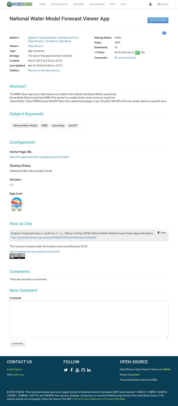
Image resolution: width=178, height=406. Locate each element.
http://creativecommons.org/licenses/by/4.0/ (35, 251)
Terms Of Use (80, 399)
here (137, 374)
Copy (162, 232)
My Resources (59, 4)
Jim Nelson (52, 41)
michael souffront (68, 37)
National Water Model (25, 125)
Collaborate (97, 4)
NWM (44, 125)
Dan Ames (65, 41)
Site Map (120, 399)
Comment (15, 298)
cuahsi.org (18, 374)
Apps (112, 4)
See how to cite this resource (44, 70)
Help (123, 4)
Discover (78, 4)
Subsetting (58, 125)
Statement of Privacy (101, 399)
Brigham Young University (42, 37)
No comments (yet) (125, 57)
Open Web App (158, 20)
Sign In (162, 4)
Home (42, 4)
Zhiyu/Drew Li (35, 46)
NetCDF (73, 125)
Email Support (15, 369)
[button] (150, 4)
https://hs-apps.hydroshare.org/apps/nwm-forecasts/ (39, 157)
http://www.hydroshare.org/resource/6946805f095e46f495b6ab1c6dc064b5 (53, 237)
